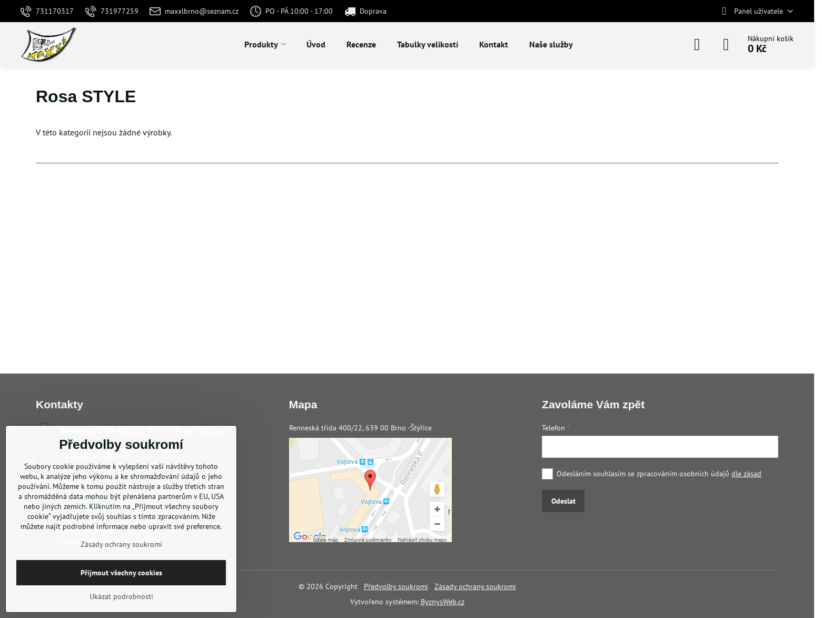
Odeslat (563, 501)
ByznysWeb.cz (442, 601)
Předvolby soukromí (396, 586)
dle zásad (746, 473)
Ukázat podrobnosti (121, 596)
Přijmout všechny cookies (121, 572)
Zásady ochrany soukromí (475, 586)
